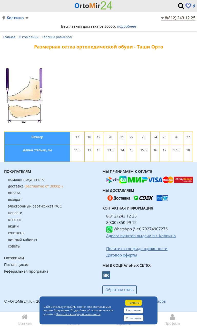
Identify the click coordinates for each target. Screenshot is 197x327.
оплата (14, 192)
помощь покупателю (26, 179)
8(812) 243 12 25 (180, 17)
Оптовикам (14, 257)
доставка (35, 186)
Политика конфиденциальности (78, 314)
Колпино (15, 18)
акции (13, 226)
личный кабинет (22, 239)
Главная (9, 37)
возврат (15, 199)
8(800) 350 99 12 (121, 222)
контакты (16, 232)
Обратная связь (119, 289)
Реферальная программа (26, 271)
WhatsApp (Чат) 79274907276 (137, 228)
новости (15, 212)
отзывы (14, 219)
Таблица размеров (57, 37)
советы (14, 246)
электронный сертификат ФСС (35, 206)
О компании (29, 37)
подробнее (126, 26)
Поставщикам (16, 264)
